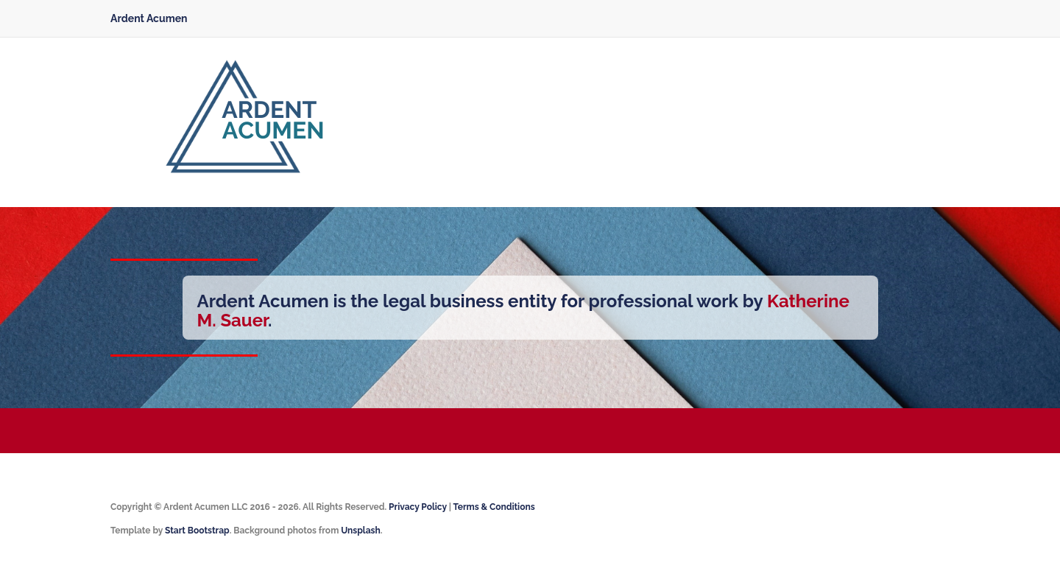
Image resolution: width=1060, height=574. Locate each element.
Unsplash (361, 530)
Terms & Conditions (493, 507)
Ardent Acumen (149, 18)
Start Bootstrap (197, 530)
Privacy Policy (418, 507)
